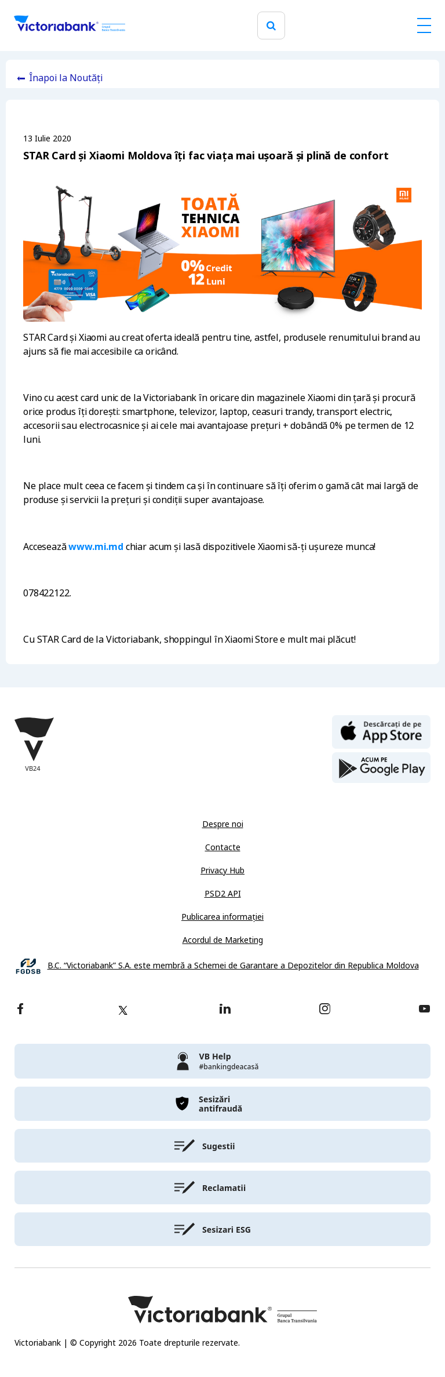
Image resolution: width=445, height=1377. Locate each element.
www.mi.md (95, 546)
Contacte (222, 847)
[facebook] (20, 1010)
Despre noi (222, 824)
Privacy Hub (222, 870)
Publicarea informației (222, 917)
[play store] (381, 768)
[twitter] (123, 1010)
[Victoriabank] (69, 25)
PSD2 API (223, 893)
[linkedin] (225, 1010)
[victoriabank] (222, 1061)
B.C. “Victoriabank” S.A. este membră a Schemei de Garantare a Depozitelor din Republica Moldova (233, 965)
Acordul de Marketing (223, 940)
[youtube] (424, 1010)
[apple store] (381, 730)
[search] (271, 26)
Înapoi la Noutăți (66, 78)
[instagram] (324, 1010)
